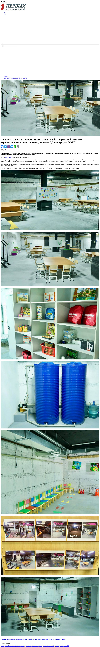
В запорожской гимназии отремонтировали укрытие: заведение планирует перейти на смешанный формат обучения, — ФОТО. (35, 646)
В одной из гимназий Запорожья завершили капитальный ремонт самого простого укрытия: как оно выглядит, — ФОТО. (33, 639)
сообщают (8, 157)
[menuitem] (51, 12)
